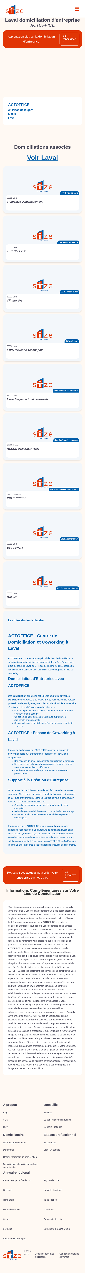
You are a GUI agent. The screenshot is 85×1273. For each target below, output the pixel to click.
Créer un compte (52, 1150)
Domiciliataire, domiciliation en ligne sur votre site (20, 1166)
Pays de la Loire (51, 1180)
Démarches (8, 1150)
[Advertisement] (42, 72)
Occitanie (7, 1190)
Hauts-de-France (11, 1209)
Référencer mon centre (14, 1142)
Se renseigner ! (69, 39)
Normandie (8, 1200)
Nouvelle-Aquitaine (53, 1190)
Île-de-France (50, 1200)
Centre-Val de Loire (53, 1219)
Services (48, 1112)
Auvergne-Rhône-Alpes (14, 1238)
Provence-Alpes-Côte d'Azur (17, 1180)
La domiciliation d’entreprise (57, 1119)
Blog (5, 1112)
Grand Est (49, 1209)
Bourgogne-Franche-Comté (57, 1229)
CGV (5, 1127)
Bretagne (7, 1229)
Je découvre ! (70, 875)
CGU (5, 1119)
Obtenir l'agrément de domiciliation (20, 1157)
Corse (6, 1219)
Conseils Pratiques (53, 1127)
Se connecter (50, 1142)
